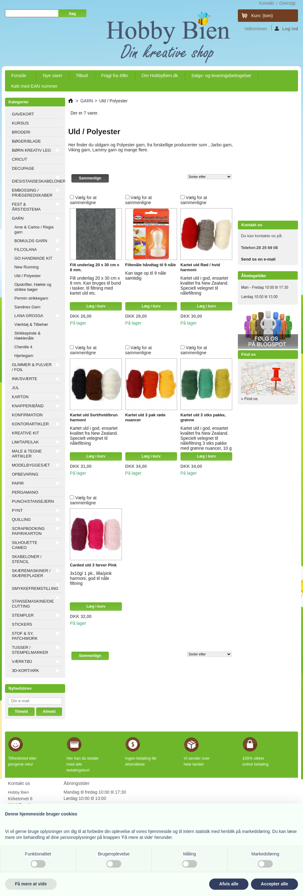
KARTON (20, 396)
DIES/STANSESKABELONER (37, 181)
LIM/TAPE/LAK (25, 442)
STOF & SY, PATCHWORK (25, 636)
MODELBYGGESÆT (31, 465)
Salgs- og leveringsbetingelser (221, 75)
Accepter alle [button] (274, 883)
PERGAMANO (25, 492)
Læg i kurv (95, 306)
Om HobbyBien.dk (160, 75)
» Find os (249, 398)
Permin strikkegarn (31, 298)
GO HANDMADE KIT (33, 258)
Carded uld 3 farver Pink (93, 565)
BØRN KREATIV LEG (31, 150)
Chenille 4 (23, 347)
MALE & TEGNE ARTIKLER (27, 453)
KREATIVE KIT (25, 433)
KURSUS (20, 123)
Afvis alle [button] (228, 883)
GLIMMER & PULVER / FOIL (32, 367)
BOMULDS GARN (30, 240)
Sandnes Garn (27, 307)
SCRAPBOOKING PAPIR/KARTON (28, 531)
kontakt (266, 3)
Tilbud (82, 75)
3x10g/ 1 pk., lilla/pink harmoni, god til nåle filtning (91, 578)
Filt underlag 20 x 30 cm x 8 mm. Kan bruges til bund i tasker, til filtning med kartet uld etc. (95, 286)
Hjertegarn (23, 355)
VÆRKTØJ (22, 661)
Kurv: (262, 15)
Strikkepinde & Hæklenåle (27, 335)
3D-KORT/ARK (25, 670)
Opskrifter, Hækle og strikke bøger (32, 287)
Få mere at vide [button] (31, 883)
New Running (26, 267)
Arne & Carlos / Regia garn (34, 229)
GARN (18, 218)
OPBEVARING (25, 474)
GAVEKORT (23, 114)
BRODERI (21, 132)
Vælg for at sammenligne (83, 200)
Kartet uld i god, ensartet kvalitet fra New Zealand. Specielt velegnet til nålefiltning (204, 286)
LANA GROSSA (28, 315)
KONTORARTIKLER (30, 424)
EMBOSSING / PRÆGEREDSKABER (32, 193)
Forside (19, 77)
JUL (15, 387)
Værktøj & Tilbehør (31, 324)
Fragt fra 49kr (114, 75)
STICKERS (22, 624)
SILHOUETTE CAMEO (24, 545)
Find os (248, 354)
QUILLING (21, 519)
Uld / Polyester (27, 275)
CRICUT (19, 159)
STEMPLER (23, 615)
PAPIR (18, 483)
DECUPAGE (23, 168)
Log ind (286, 28)
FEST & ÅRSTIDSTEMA (26, 207)
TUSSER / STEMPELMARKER (30, 650)
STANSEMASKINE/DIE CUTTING (33, 604)
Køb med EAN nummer (34, 86)
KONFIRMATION (27, 415)
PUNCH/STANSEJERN (33, 501)
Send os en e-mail (258, 259)
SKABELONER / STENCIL (26, 559)
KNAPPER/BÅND (28, 406)
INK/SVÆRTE (24, 378)
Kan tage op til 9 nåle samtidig (145, 276)
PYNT (17, 510)
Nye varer (52, 75)
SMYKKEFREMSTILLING (35, 588)
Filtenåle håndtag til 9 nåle (150, 264)
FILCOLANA (25, 249)
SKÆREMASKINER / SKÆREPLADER (31, 573)
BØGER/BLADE (26, 141)
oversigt (287, 3)
